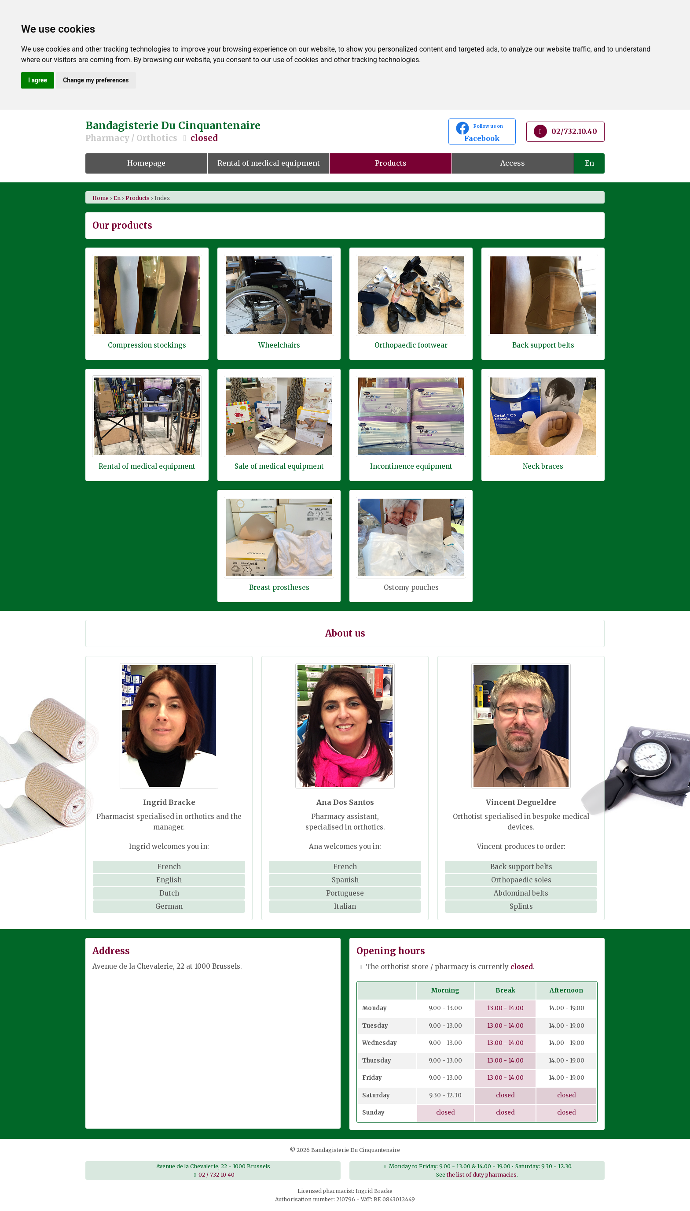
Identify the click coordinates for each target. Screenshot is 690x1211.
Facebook (482, 132)
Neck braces (543, 466)
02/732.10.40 (565, 131)
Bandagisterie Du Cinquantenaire (257, 131)
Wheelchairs (279, 345)
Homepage (146, 163)
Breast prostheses (279, 587)
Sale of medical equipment (279, 466)
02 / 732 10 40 (216, 1174)
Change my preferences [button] (95, 80)
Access (512, 163)
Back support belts (543, 345)
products (137, 198)
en (117, 198)
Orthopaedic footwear (411, 345)
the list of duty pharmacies (482, 1174)
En (589, 163)
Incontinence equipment (411, 466)
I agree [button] (37, 80)
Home (100, 198)
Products (391, 163)
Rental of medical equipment (268, 163)
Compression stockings (147, 345)
